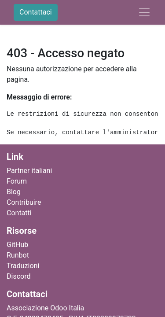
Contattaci (35, 12)
